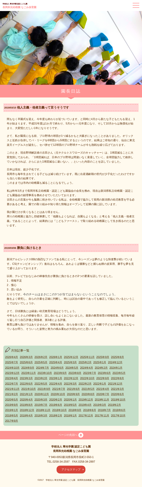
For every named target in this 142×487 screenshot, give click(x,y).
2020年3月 (41, 399)
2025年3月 (70, 362)
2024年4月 (86, 367)
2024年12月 (115, 362)
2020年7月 (102, 394)
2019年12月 (86, 399)
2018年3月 (41, 415)
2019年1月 (11, 410)
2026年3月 (26, 357)
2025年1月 (99, 362)
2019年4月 (85, 404)
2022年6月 (26, 383)
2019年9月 (11, 404)
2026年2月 (41, 357)
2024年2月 (101, 367)
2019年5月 (70, 404)
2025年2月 (85, 362)
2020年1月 (70, 399)
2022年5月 (41, 383)
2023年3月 (26, 378)
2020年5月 (11, 399)
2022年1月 (99, 383)
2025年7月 (11, 362)
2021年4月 (102, 388)
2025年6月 (26, 362)
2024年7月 (42, 367)
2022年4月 (55, 383)
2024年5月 (71, 367)
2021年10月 (28, 388)
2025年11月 (87, 357)
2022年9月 (102, 378)
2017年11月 (102, 415)
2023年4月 (11, 378)
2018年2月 (55, 415)
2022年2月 (85, 383)
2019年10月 (118, 399)
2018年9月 (75, 410)
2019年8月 (26, 404)
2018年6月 (119, 410)
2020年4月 (26, 399)
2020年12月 (41, 394)
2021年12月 (115, 383)
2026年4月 (11, 357)
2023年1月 (55, 378)
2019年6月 (55, 404)
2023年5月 (119, 373)
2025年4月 (55, 362)
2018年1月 (70, 415)
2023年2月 (41, 378)
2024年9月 (27, 367)
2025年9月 (102, 357)
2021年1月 (26, 394)
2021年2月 (11, 394)
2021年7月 (58, 388)
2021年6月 (73, 388)
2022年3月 (70, 383)
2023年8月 (75, 373)
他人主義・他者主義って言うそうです (43, 107)
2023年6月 (104, 373)
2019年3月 (99, 404)
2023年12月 (12, 373)
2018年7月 (104, 410)
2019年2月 (114, 404)
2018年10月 (59, 410)
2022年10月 (87, 378)
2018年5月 (11, 415)
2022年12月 (71, 378)
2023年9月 (60, 373)
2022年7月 (11, 383)
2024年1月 (115, 367)
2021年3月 (117, 388)
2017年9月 (11, 420)
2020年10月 (58, 394)
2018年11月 (43, 410)
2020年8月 (88, 394)
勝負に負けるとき (29, 248)
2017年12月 (86, 415)
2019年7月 (41, 404)
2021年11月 (12, 388)
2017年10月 (118, 415)
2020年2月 (55, 399)
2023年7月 (89, 373)
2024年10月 (12, 367)
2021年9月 (44, 388)
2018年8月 (89, 410)
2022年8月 (117, 378)
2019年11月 (102, 399)
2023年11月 (28, 373)
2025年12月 (71, 357)
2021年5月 (88, 388)
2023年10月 (45, 373)
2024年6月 (57, 367)
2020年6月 (117, 394)
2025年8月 (117, 357)
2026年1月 (55, 357)
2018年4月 (26, 415)
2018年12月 (27, 410)
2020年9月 (73, 394)
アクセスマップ (71, 469)
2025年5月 (41, 362)
